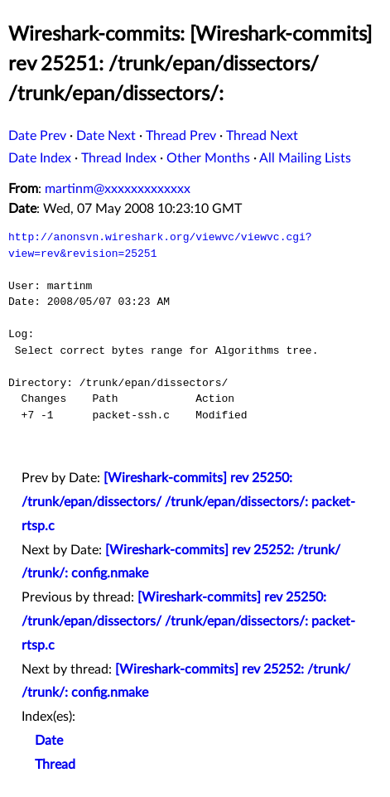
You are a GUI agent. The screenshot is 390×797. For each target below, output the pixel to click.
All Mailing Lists (305, 158)
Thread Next (262, 135)
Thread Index (118, 158)
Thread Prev (181, 135)
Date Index (39, 158)
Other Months (208, 158)
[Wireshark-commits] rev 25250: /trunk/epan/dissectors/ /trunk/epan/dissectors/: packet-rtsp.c (188, 502)
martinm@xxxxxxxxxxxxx (117, 189)
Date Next (106, 135)
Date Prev (37, 135)
